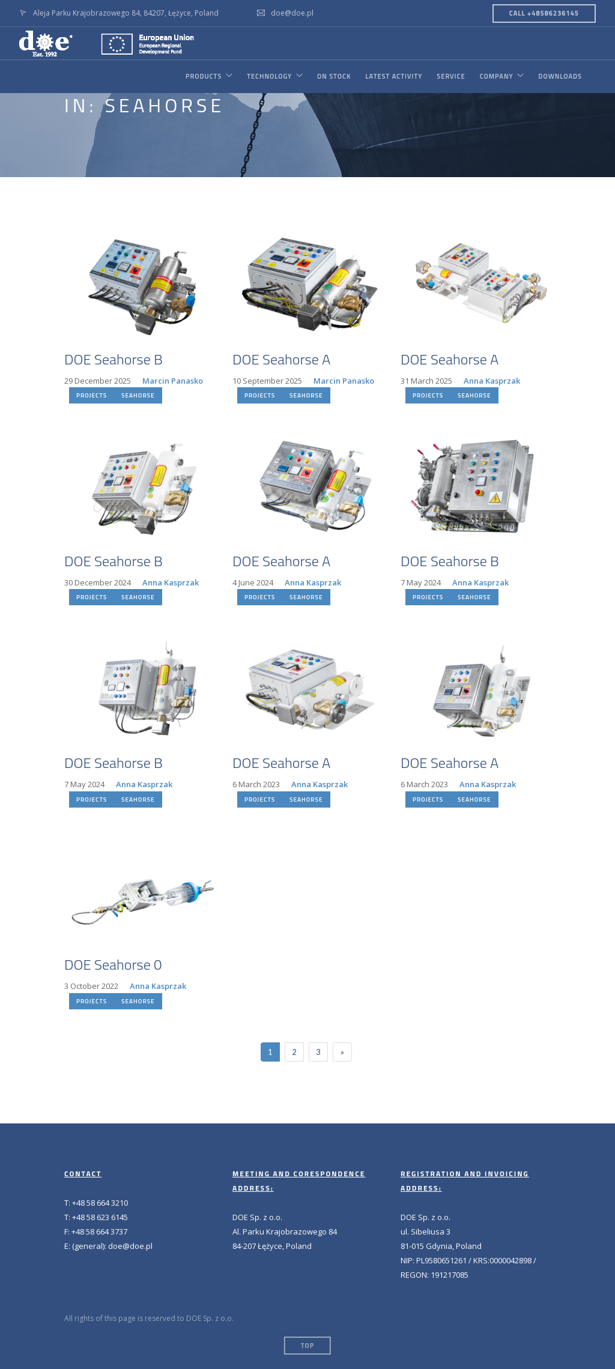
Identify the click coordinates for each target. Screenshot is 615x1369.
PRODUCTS (203, 76)
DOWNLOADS (560, 76)
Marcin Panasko (172, 380)
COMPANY (496, 76)
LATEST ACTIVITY (393, 76)
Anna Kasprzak (492, 380)
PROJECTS (91, 395)
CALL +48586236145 (544, 13)
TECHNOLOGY (269, 76)
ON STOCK (334, 76)
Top (307, 1345)
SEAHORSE (137, 395)
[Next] (342, 1052)
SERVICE (451, 76)
